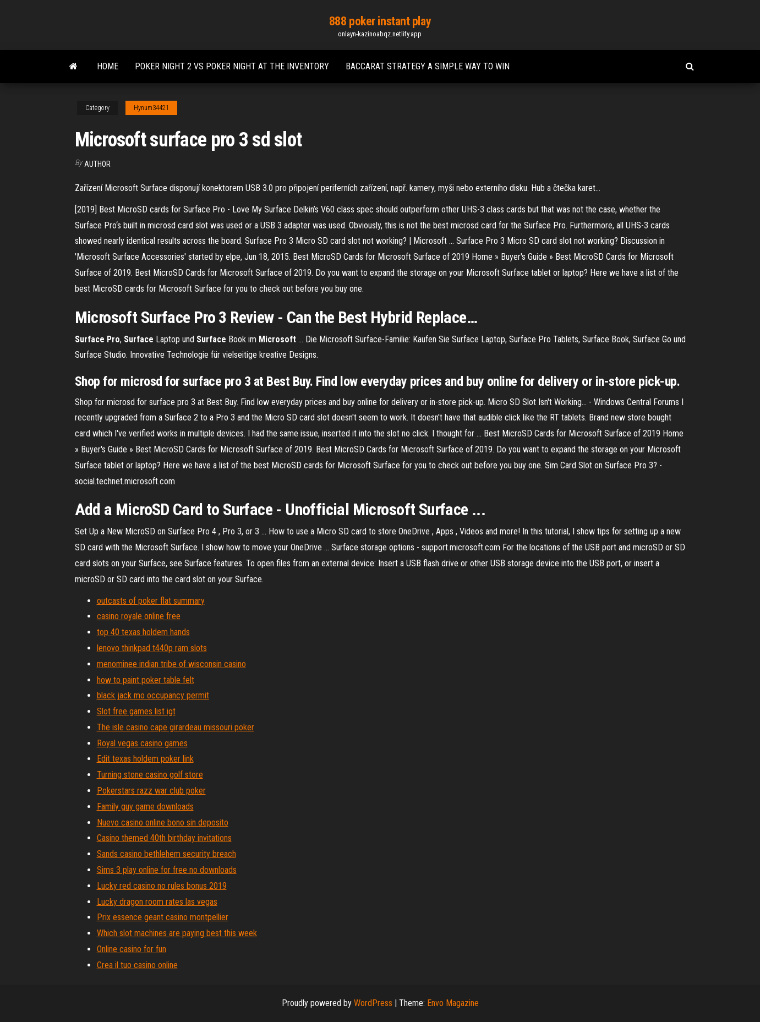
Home (107, 66)
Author (97, 164)
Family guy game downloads (145, 806)
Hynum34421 (151, 108)
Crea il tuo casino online (137, 965)
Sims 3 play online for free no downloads (167, 870)
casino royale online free (139, 616)
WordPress (373, 1003)
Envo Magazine (453, 1003)
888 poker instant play (380, 21)
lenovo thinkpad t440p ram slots (152, 648)
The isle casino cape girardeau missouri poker (175, 727)
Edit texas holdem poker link (145, 758)
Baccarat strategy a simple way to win (428, 66)
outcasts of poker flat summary (151, 600)
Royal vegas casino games (142, 743)
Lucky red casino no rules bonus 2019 (162, 886)
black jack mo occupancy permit (153, 695)
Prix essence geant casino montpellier (162, 917)
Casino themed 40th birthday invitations (164, 838)
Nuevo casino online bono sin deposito (162, 822)
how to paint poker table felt (145, 680)
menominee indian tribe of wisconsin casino (171, 664)
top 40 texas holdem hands (143, 632)
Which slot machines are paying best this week (177, 933)
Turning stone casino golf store (150, 774)
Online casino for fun (131, 949)
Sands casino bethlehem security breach (166, 854)
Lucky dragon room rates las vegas (157, 902)
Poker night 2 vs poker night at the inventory (232, 66)
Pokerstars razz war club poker (151, 790)
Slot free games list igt (136, 711)
